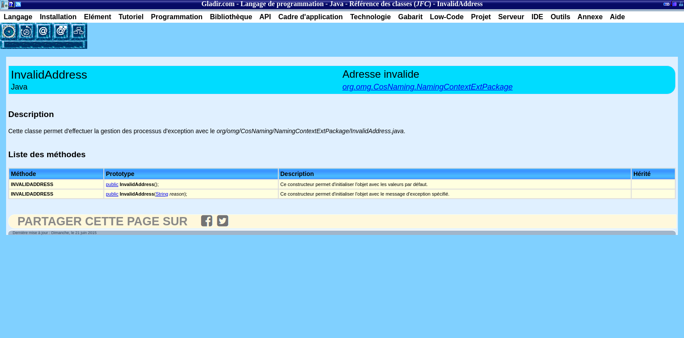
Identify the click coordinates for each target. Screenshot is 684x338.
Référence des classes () (390, 3)
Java (336, 3)
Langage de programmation (282, 3)
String (162, 194)
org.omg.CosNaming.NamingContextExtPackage (427, 87)
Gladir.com (218, 3)
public (112, 184)
